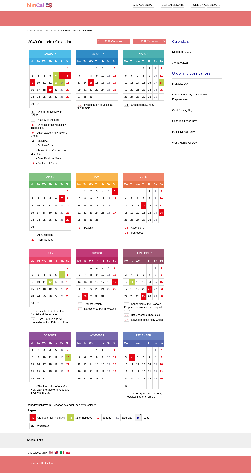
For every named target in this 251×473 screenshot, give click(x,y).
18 (44, 89)
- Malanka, (39, 140)
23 (32, 96)
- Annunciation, (42, 234)
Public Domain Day (183, 131)
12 (50, 82)
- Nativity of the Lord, (45, 119)
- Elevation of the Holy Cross (143, 319)
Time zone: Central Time (41, 463)
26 (50, 96)
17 (38, 89)
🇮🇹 (62, 452)
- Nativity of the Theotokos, (142, 315)
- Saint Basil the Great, (46, 158)
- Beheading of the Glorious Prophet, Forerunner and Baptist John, (143, 307)
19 (50, 89)
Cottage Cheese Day (184, 121)
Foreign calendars (205, 4)
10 (38, 82)
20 (55, 89)
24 (38, 96)
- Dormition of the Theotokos (97, 309)
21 (61, 89)
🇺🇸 (40, 5)
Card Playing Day (182, 110)
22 (67, 89)
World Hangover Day (184, 142)
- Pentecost (133, 232)
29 (67, 96)
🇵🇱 (68, 452)
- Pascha (85, 227)
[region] (125, 18)
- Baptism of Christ (44, 163)
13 (55, 82)
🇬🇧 (56, 452)
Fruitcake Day (180, 83)
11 (44, 82)
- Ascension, (134, 227)
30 (32, 104)
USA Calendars (172, 4)
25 (44, 96)
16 (32, 89)
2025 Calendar (143, 4)
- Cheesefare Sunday (139, 104)
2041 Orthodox (152, 41)
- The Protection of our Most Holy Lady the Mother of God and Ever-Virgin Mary (50, 389)
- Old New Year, (42, 145)
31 (38, 104)
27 (55, 96)
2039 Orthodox (110, 41)
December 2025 (181, 51)
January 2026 (180, 62)
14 (61, 82)
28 (61, 96)
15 (67, 82)
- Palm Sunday (42, 239)
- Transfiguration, (90, 304)
